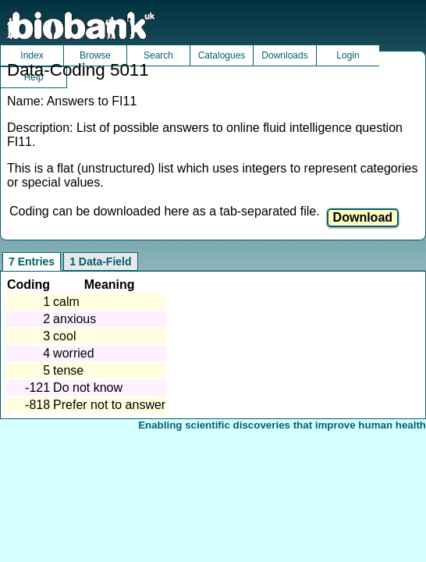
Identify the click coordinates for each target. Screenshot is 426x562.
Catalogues (222, 55)
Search (158, 55)
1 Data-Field (100, 261)
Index (31, 55)
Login (347, 55)
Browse (95, 55)
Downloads (284, 55)
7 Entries (32, 261)
